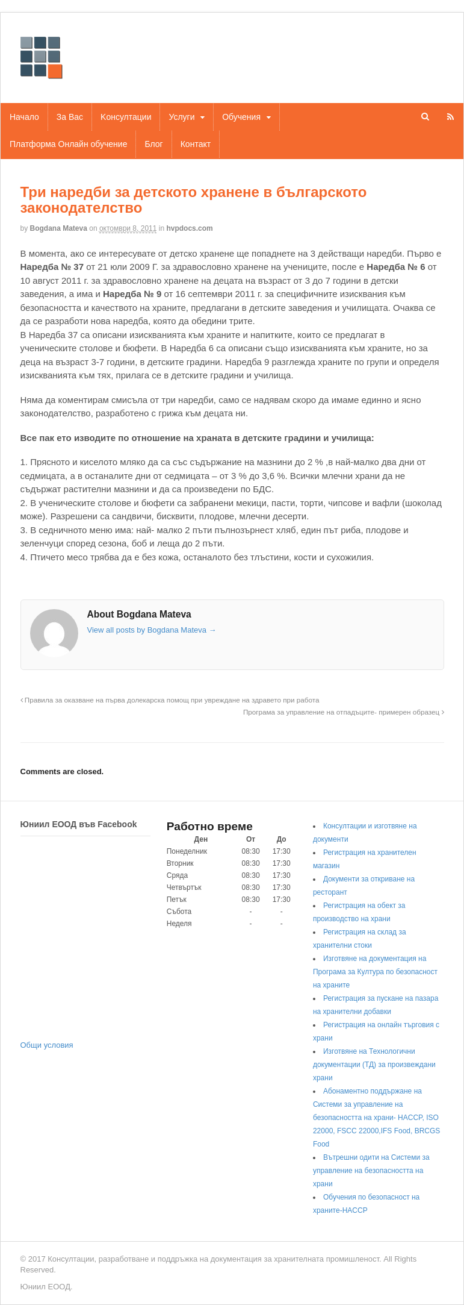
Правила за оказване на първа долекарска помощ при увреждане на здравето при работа (170, 700)
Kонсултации (126, 117)
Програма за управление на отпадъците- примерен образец (343, 712)
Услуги (181, 117)
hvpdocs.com (189, 228)
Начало (24, 117)
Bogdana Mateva (58, 228)
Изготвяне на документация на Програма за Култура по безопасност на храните (375, 971)
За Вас (70, 117)
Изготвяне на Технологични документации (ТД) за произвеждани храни (374, 1064)
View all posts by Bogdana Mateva (152, 629)
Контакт (196, 144)
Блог (153, 144)
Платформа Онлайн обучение (68, 144)
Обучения (241, 117)
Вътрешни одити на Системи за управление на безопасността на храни (371, 1170)
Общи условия (46, 1045)
